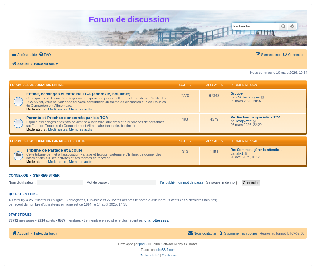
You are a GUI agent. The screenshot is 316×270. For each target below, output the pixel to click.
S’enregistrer (46, 175)
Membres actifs (80, 109)
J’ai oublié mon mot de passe (181, 182)
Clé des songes (248, 97)
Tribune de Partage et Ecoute (54, 150)
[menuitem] (45, 54)
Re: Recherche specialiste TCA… (257, 117)
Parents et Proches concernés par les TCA (67, 117)
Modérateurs (57, 109)
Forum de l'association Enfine (37, 85)
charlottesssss (156, 220)
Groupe (237, 93)
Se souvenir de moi (223, 182)
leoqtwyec (244, 121)
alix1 (239, 153)
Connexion (18, 175)
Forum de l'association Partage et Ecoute (47, 141)
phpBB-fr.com (165, 249)
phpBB (143, 244)
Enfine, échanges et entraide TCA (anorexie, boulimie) (78, 94)
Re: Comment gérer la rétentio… (257, 150)
